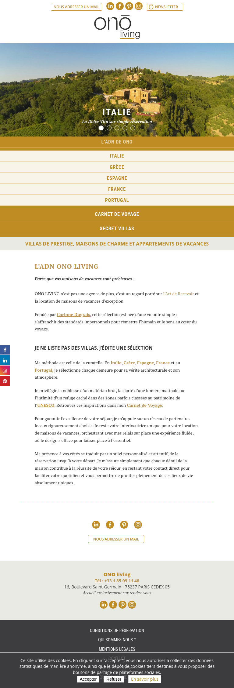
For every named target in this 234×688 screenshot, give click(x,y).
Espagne (117, 178)
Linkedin (110, 6)
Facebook (120, 6)
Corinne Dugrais (73, 314)
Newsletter (166, 6)
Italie (117, 156)
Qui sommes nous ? (117, 639)
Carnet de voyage (117, 214)
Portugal (117, 200)
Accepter (88, 679)
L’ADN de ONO (117, 142)
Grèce (117, 167)
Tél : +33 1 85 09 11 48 (117, 581)
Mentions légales (117, 649)
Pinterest (129, 6)
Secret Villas (117, 228)
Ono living (117, 27)
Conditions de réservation (117, 630)
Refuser (113, 679)
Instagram (139, 6)
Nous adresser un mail (76, 6)
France (117, 189)
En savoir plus (144, 679)
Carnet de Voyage (144, 405)
